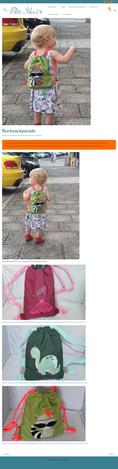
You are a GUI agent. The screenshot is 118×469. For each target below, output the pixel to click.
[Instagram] (108, 2)
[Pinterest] (111, 2)
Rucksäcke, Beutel (27, 135)
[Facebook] (105, 2)
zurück (5, 454)
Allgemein (6, 135)
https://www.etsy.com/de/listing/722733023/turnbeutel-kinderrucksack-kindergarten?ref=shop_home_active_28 (44, 383)
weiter (112, 454)
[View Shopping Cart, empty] (110, 11)
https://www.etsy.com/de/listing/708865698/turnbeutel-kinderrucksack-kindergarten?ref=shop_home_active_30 (44, 443)
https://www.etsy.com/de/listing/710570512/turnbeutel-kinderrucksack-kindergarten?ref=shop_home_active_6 (43, 322)
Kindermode (15, 135)
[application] (56, 7)
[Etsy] (115, 2)
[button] (115, 10)
